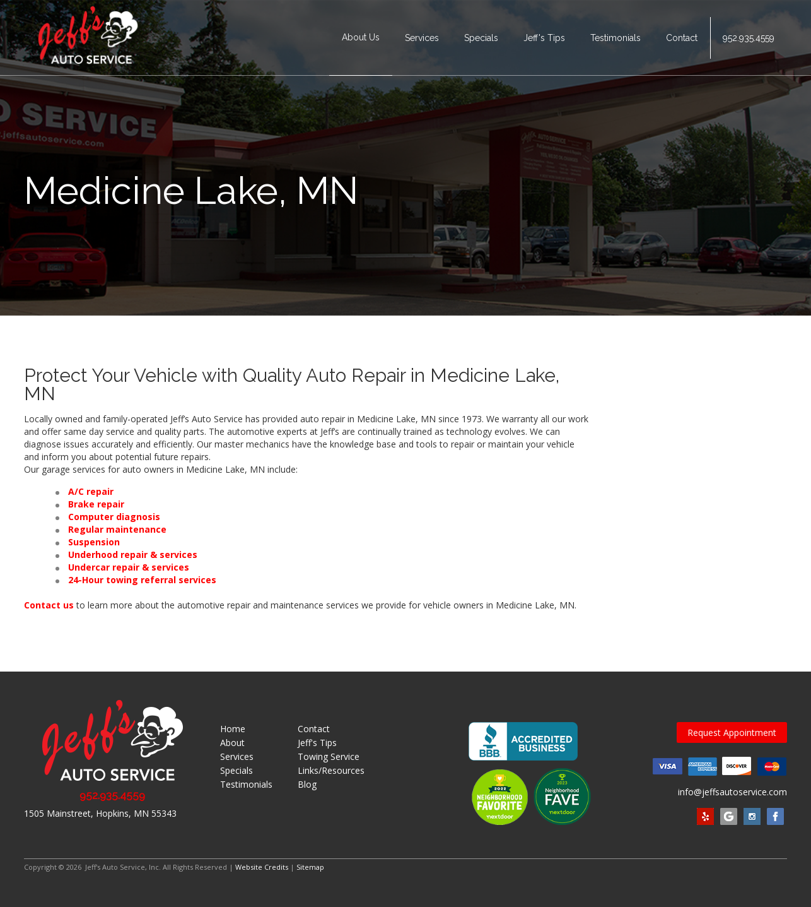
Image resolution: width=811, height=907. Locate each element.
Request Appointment (731, 732)
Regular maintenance (117, 529)
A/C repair (91, 491)
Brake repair (96, 504)
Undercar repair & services (128, 567)
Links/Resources (331, 770)
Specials (481, 38)
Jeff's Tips (544, 38)
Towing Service (328, 756)
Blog (307, 784)
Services (422, 38)
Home (232, 729)
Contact (681, 38)
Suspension (94, 542)
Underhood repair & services (132, 554)
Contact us (49, 605)
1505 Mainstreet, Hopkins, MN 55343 (100, 813)
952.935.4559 (748, 38)
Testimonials (615, 38)
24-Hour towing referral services (142, 580)
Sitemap (310, 867)
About (232, 743)
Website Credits (261, 867)
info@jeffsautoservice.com (732, 792)
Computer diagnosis (114, 517)
